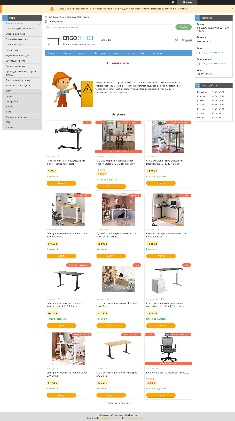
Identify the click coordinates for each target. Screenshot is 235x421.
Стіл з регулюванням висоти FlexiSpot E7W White (67, 374)
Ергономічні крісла (15, 44)
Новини (9, 96)
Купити (61, 183)
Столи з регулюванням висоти (20, 28)
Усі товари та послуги (118, 403)
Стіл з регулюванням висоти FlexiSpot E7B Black (116, 374)
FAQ (8, 122)
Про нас (130, 53)
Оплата (115, 53)
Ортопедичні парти (15, 60)
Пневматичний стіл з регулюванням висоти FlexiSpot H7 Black (66, 162)
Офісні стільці (12, 50)
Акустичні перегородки (17, 55)
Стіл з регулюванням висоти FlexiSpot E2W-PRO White (67, 235)
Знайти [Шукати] (183, 27)
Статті (8, 90)
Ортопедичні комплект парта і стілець (21, 73)
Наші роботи (12, 101)
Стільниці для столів (15, 33)
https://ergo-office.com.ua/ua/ (211, 63)
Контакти (10, 127)
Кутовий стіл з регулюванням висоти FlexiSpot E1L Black (166, 235)
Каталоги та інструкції (16, 116)
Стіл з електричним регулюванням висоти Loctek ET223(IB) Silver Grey (165, 304)
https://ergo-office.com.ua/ (210, 52)
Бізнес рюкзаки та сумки (18, 85)
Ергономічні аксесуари (17, 39)
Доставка (99, 53)
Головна (52, 53)
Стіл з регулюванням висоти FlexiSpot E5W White (116, 304)
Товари (67, 53)
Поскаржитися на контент (110, 418)
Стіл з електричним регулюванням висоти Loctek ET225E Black (65, 304)
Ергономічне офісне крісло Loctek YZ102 (167, 372)
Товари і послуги (14, 23)
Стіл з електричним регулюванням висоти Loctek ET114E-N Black (164, 162)
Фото (8, 111)
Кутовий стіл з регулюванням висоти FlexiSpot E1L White (116, 235)
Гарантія (83, 53)
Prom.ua (133, 415)
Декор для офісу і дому (18, 80)
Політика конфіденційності (135, 418)
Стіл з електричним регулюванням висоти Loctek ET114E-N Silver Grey (115, 162)
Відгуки (9, 106)
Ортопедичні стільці (15, 66)
